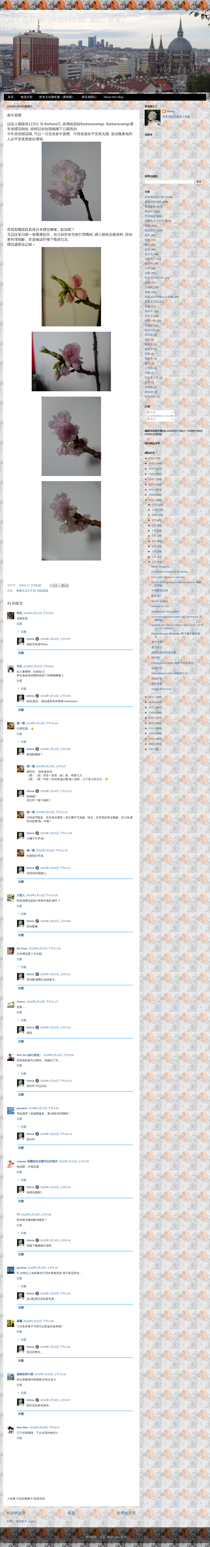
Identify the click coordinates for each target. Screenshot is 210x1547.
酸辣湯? (156, 595)
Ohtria (30, 638)
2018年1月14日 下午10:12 (56, 1080)
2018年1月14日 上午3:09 (55, 749)
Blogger (115, 1536)
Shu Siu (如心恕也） (29, 1055)
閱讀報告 (150, 230)
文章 (151, 412)
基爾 (19, 1321)
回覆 (19, 623)
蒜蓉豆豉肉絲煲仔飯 (163, 652)
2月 (154, 556)
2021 (152, 484)
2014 (152, 712)
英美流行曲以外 (154, 277)
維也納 (149, 391)
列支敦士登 (151, 377)
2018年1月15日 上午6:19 (55, 1240)
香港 (147, 239)
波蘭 (147, 306)
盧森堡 (149, 349)
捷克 (147, 235)
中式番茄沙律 (159, 590)
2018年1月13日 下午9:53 (38, 613)
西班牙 (149, 311)
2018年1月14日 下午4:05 (44, 1108)
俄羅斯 (149, 344)
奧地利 (149, 211)
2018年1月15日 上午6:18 (55, 1187)
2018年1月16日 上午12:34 (50, 1374)
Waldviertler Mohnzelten (165, 611)
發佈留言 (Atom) (26, 1521)
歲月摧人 (156, 647)
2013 (152, 717)
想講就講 (42, 590)
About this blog (113, 97)
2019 (152, 494)
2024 (152, 468)
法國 (147, 273)
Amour (21, 1001)
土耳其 (149, 368)
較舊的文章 (126, 1513)
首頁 (11, 97)
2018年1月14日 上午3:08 (55, 695)
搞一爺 (21, 723)
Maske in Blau (159, 601)
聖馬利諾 (150, 396)
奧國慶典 (150, 206)
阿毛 (19, 613)
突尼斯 (149, 334)
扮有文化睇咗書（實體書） (57, 97)
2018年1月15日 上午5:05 (74, 1161)
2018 (152, 500)
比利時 (149, 287)
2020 (152, 489)
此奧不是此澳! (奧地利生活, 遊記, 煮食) (62, 19)
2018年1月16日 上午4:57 (55, 1400)
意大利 (149, 254)
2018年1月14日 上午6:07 (51, 766)
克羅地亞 (150, 258)
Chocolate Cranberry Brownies (169, 571)
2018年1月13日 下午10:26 (42, 895)
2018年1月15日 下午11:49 (56, 833)
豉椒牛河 (156, 668)
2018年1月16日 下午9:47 (44, 1427)
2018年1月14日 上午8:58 (58, 1055)
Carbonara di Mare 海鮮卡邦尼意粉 (172, 662)
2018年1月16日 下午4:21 (55, 867)
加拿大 (149, 315)
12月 (155, 504)
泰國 (147, 292)
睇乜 (147, 244)
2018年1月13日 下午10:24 (42, 723)
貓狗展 (155, 657)
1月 (154, 562)
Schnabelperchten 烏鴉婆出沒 (169, 673)
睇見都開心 (89, 97)
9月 (154, 520)
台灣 (147, 382)
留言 (151, 419)
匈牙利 (149, 263)
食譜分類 (26, 97)
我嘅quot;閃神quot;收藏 (159, 296)
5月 (154, 541)
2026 (152, 458)
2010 (152, 733)
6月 (154, 535)
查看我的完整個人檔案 (176, 116)
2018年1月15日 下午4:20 (55, 1293)
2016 (152, 702)
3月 (154, 551)
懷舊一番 (150, 320)
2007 (152, 749)
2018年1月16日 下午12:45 (52, 850)
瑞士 (147, 339)
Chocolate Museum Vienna (167, 577)
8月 (154, 525)
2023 (152, 473)
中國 (147, 372)
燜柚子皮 (156, 678)
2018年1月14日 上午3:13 (55, 1027)
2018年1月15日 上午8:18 (43, 1267)
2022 (152, 479)
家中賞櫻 (156, 641)
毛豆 (19, 666)
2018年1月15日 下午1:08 (38, 1321)
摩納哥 (149, 358)
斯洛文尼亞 (151, 301)
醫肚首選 (156, 683)
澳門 (147, 363)
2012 (152, 723)
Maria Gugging (160, 566)
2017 (152, 696)
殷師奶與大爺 (25, 1374)
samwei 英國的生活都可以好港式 (37, 1161)
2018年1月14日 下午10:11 (56, 791)
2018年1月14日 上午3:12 (55, 974)
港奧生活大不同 (26, 590)
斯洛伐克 (150, 330)
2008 (152, 743)
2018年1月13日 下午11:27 (42, 1001)
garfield (21, 1267)
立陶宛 (149, 325)
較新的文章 (16, 1513)
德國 (147, 225)
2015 (152, 707)
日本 (147, 268)
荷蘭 (147, 282)
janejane (22, 1108)
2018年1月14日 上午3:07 (55, 638)
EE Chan (22, 948)
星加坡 (149, 387)
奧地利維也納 (153, 201)
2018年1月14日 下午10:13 (56, 1134)
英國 (147, 353)
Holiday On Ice (160, 606)
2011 (152, 728)
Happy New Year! (161, 688)
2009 (152, 738)
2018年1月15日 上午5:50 (36, 1214)
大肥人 (21, 895)
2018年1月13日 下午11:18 (45, 948)
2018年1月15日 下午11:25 (52, 812)
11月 (155, 509)
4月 (154, 546)
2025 (152, 463)
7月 (154, 530)
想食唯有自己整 (154, 197)
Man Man (22, 1427)
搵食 (147, 249)
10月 (155, 514)
